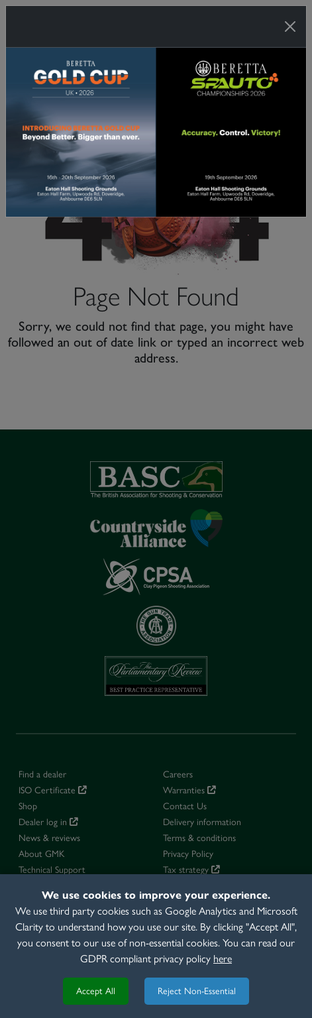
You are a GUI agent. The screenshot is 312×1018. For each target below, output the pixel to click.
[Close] (290, 26)
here (222, 958)
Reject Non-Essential (197, 991)
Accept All (95, 991)
